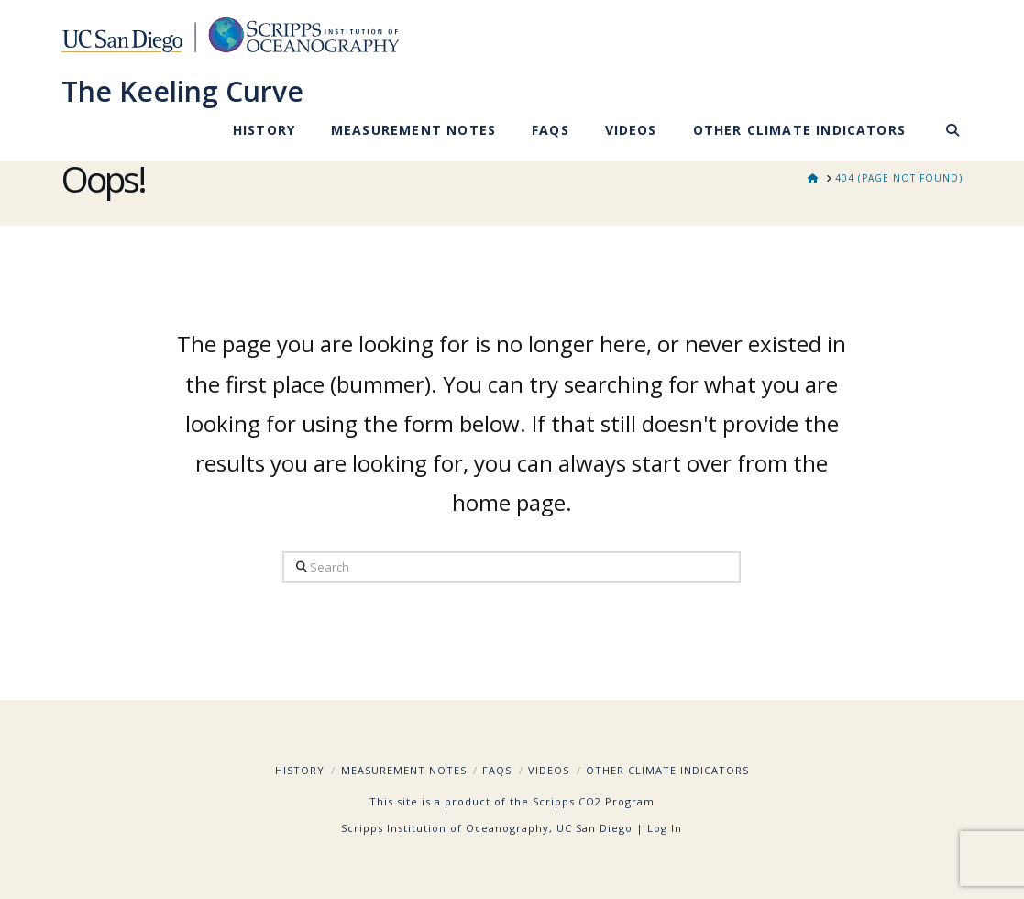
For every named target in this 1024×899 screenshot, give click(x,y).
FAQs (497, 770)
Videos (548, 770)
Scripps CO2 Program (594, 801)
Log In (664, 828)
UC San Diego (594, 828)
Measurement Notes (404, 770)
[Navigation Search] (943, 133)
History (300, 770)
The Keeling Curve (182, 91)
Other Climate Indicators (667, 770)
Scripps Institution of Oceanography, (447, 828)
